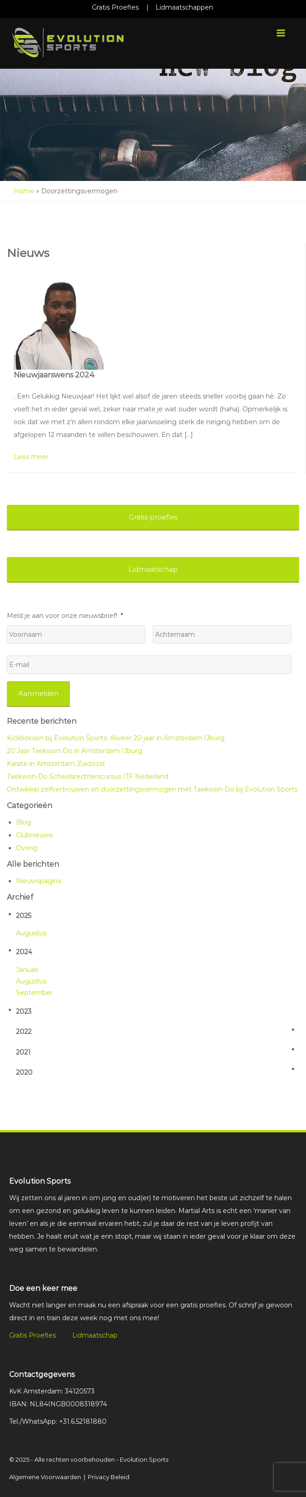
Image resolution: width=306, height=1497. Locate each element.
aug (22, 933)
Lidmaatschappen (184, 7)
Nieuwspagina (38, 881)
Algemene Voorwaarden (45, 1477)
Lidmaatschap (95, 1335)
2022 (24, 1031)
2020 (24, 1072)
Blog (23, 822)
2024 (24, 952)
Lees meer (31, 457)
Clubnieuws (34, 835)
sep (22, 993)
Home (24, 191)
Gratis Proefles (115, 7)
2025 (23, 916)
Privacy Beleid (108, 1477)
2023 (24, 1011)
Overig (27, 848)
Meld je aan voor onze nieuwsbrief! (65, 616)
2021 (23, 1052)
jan (21, 970)
